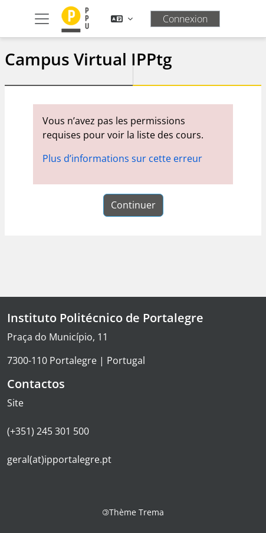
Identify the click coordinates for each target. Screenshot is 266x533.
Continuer (133, 204)
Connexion (185, 18)
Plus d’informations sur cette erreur (122, 158)
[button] (121, 19)
